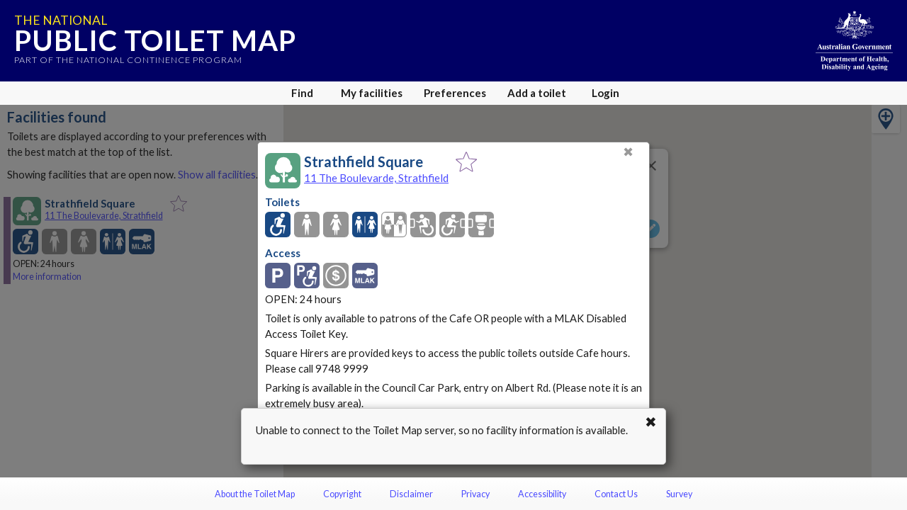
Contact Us (616, 494)
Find (302, 92)
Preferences (455, 92)
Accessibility (542, 494)
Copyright (342, 494)
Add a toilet (536, 92)
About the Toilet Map (255, 494)
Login (605, 92)
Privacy (475, 494)
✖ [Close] (628, 151)
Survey (679, 494)
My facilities (371, 92)
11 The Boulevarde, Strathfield (376, 177)
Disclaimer (411, 494)
